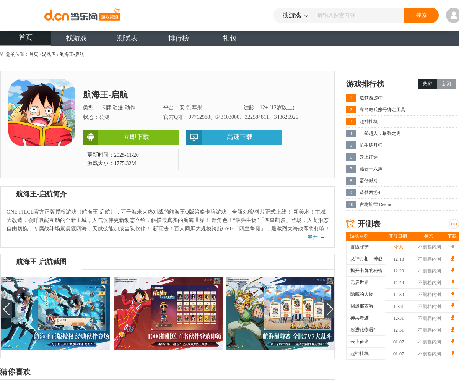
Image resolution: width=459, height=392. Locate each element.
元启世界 (359, 282)
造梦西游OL (372, 97)
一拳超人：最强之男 (380, 133)
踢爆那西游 (361, 306)
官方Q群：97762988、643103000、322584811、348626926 (230, 117)
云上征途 (369, 157)
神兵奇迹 (359, 318)
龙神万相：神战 (366, 258)
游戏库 (49, 54)
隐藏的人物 (361, 294)
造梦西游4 (370, 192)
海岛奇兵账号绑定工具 (382, 109)
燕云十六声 (371, 169)
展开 (312, 237)
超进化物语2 (363, 329)
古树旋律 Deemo (376, 204)
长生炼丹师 (371, 145)
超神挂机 (369, 121)
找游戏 (76, 38)
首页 (26, 37)
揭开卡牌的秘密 (366, 270)
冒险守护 (359, 246)
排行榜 (178, 38)
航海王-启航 (72, 54)
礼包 (229, 38)
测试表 (127, 38)
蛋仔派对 (369, 180)
